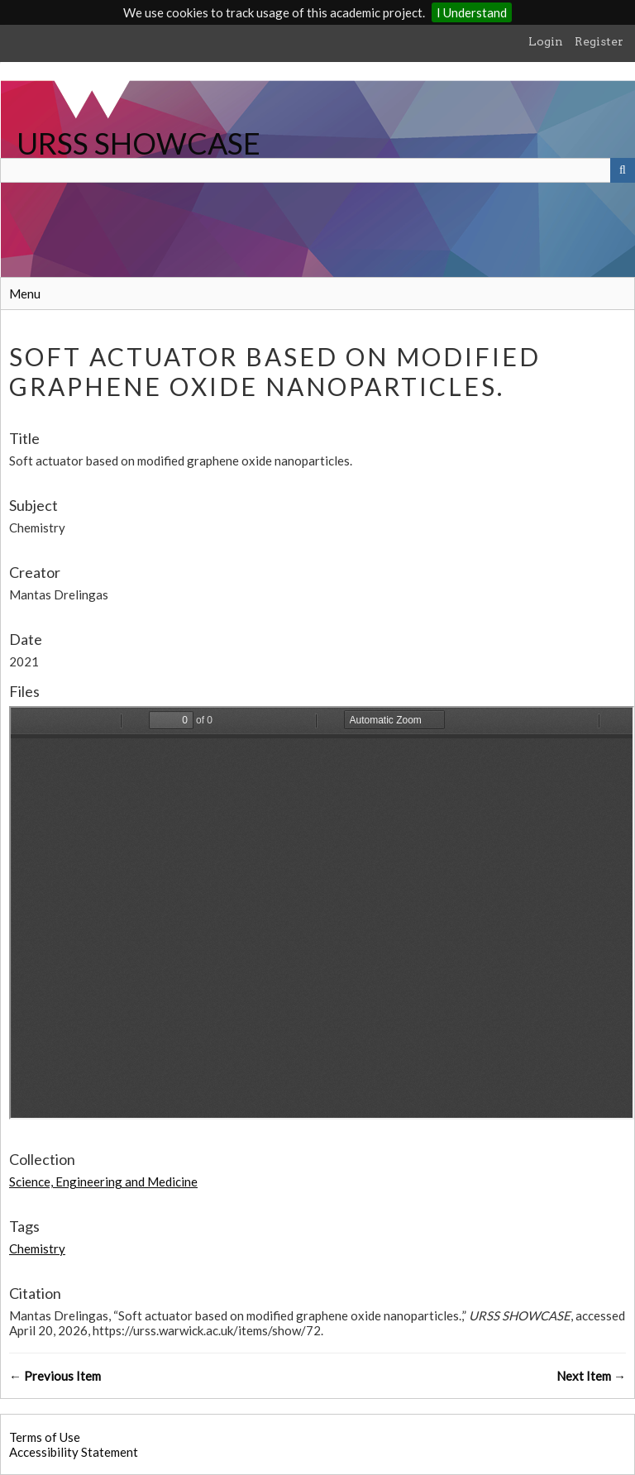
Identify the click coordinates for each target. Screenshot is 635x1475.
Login (545, 41)
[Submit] (622, 170)
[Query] (317, 170)
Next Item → (591, 1375)
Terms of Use (44, 1437)
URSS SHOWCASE (138, 143)
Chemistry (37, 1248)
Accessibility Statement (73, 1451)
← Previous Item (55, 1375)
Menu (25, 293)
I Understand (472, 12)
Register (599, 41)
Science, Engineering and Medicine (103, 1181)
